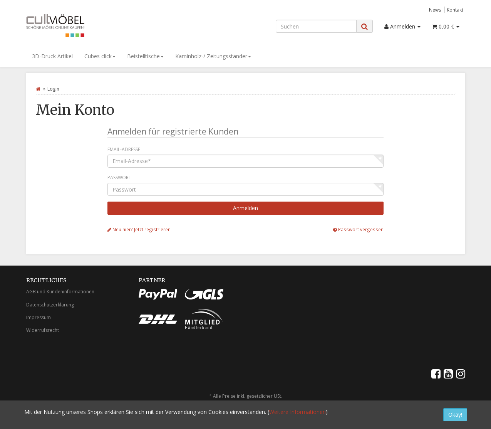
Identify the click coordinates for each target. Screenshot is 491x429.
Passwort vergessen (358, 229)
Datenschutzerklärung (50, 304)
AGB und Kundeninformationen (60, 291)
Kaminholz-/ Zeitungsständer (213, 56)
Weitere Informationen (297, 412)
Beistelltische (145, 56)
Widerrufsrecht (42, 330)
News (435, 10)
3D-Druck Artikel (52, 56)
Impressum (38, 317)
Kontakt (455, 10)
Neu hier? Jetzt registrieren (139, 229)
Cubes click (100, 56)
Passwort (119, 177)
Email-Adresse (123, 149)
